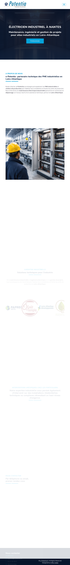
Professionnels (35, 41)
